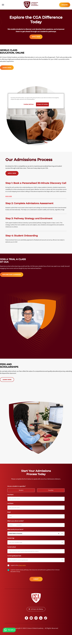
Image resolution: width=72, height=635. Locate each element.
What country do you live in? (15, 529)
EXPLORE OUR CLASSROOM (11, 274)
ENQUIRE (65, 5)
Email (8, 512)
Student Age (10, 538)
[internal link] (64, 5)
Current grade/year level (14, 556)
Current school (11, 547)
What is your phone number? (15, 521)
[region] (36, 101)
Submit (36, 579)
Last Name (10, 503)
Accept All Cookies (42, 104)
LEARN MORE (6, 67)
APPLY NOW (36, 36)
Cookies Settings (29, 104)
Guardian (51, 489)
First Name (10, 495)
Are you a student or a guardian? (16, 486)
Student (22, 489)
